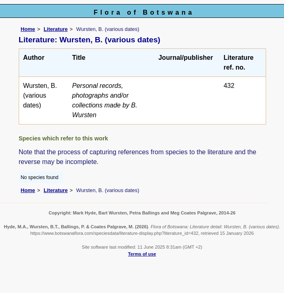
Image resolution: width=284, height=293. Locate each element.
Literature (56, 29)
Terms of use (142, 253)
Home (28, 29)
